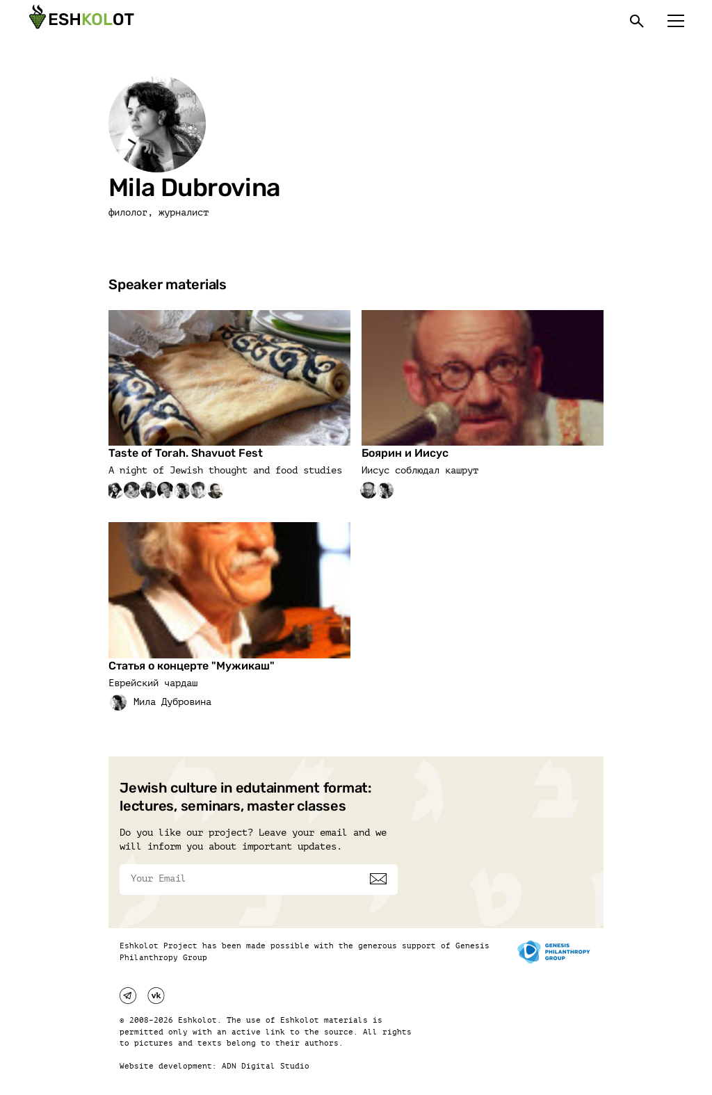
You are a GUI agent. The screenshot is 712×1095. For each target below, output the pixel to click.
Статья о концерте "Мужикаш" (191, 665)
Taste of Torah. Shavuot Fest (185, 453)
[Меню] (676, 21)
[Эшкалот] (80, 21)
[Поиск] (637, 21)
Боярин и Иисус (405, 453)
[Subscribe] (378, 878)
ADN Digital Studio (265, 1066)
